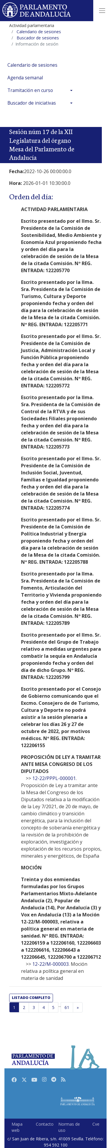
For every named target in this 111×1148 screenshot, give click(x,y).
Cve (95, 1124)
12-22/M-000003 (50, 964)
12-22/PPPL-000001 (54, 778)
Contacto (45, 1124)
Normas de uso (69, 1127)
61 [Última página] (67, 1007)
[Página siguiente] (78, 1007)
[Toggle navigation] (102, 10)
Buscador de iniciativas (31, 103)
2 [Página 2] (24, 1007)
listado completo (31, 997)
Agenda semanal (25, 78)
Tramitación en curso (30, 90)
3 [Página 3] (34, 1007)
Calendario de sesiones (32, 65)
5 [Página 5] (53, 1007)
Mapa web (17, 1127)
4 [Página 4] (43, 1007)
